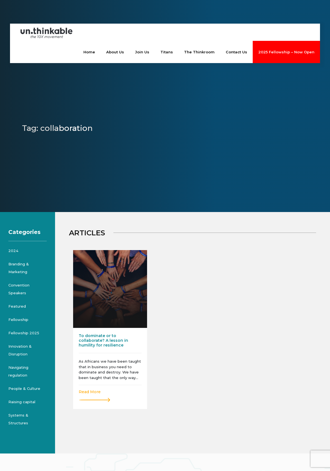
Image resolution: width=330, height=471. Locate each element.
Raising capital (21, 402)
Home (89, 52)
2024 (13, 250)
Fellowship (18, 319)
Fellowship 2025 (23, 333)
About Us (115, 52)
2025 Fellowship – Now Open (286, 52)
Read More (90, 391)
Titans (166, 52)
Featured (17, 306)
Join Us (142, 52)
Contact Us (236, 52)
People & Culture (24, 388)
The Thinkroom (199, 52)
